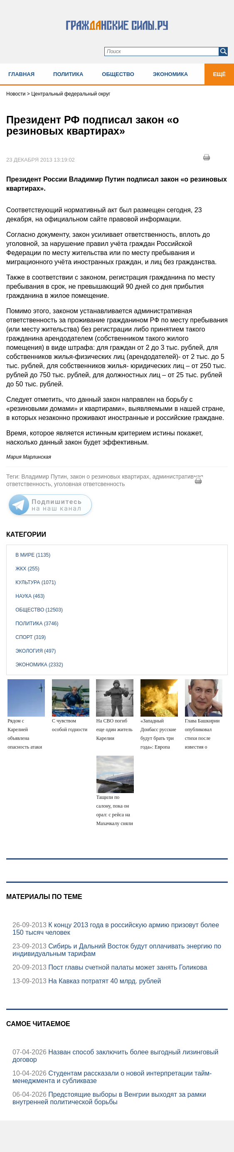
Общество (118, 74)
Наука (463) (29, 596)
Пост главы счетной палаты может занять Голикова (127, 967)
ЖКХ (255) (27, 569)
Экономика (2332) (39, 665)
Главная (21, 74)
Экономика (170, 74)
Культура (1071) (35, 582)
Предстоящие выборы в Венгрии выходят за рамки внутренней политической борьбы (109, 1098)
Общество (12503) (39, 610)
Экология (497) (35, 651)
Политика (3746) (36, 623)
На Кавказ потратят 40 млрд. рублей (104, 981)
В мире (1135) (32, 555)
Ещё (219, 74)
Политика (68, 74)
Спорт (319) (30, 637)
